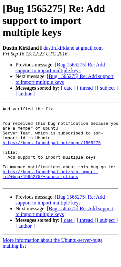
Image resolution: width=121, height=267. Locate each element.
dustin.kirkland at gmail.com (73, 48)
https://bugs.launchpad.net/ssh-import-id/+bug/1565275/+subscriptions (50, 188)
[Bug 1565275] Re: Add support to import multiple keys (60, 67)
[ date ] (68, 88)
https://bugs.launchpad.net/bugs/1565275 (52, 150)
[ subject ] (107, 88)
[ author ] (25, 93)
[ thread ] (86, 88)
